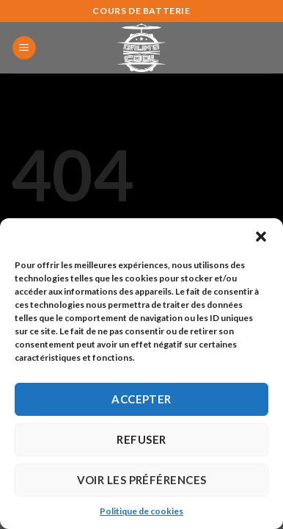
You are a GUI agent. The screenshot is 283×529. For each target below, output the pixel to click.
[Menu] (24, 48)
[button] (261, 236)
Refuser (141, 439)
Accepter (141, 399)
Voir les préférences (142, 479)
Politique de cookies (141, 511)
